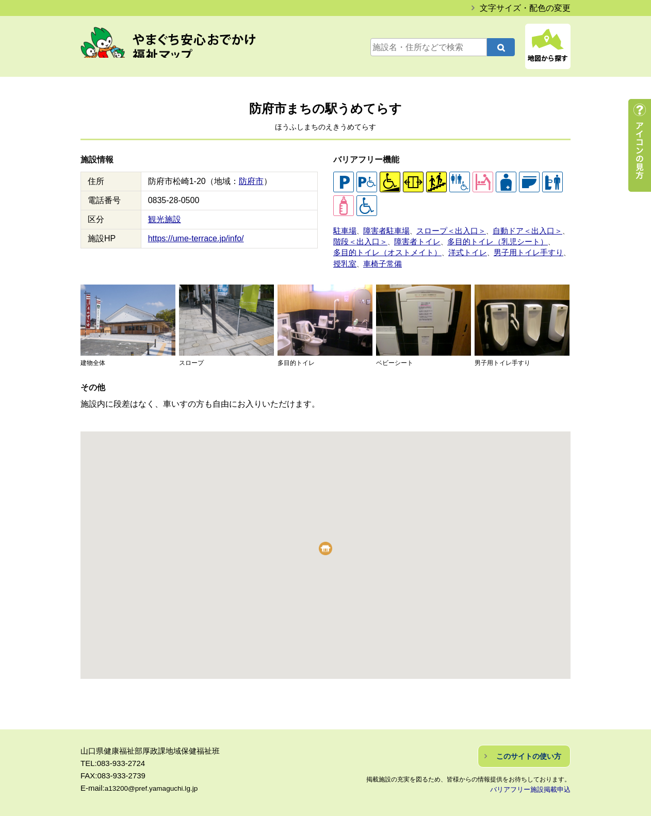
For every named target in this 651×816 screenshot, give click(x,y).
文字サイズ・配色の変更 (525, 8)
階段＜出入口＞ (356, 239)
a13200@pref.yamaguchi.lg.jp (156, 781)
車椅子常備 (350, 258)
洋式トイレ (450, 248)
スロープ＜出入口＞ (437, 230)
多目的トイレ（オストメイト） (380, 248)
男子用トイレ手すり (504, 248)
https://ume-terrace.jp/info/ (196, 238)
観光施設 (164, 219)
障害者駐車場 (380, 230)
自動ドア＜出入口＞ (504, 230)
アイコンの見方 (639, 145)
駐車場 (343, 230)
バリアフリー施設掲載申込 (533, 783)
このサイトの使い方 (528, 750)
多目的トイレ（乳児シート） (477, 239)
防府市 (251, 181)
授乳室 (551, 248)
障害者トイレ (407, 239)
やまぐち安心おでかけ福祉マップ (179, 47)
